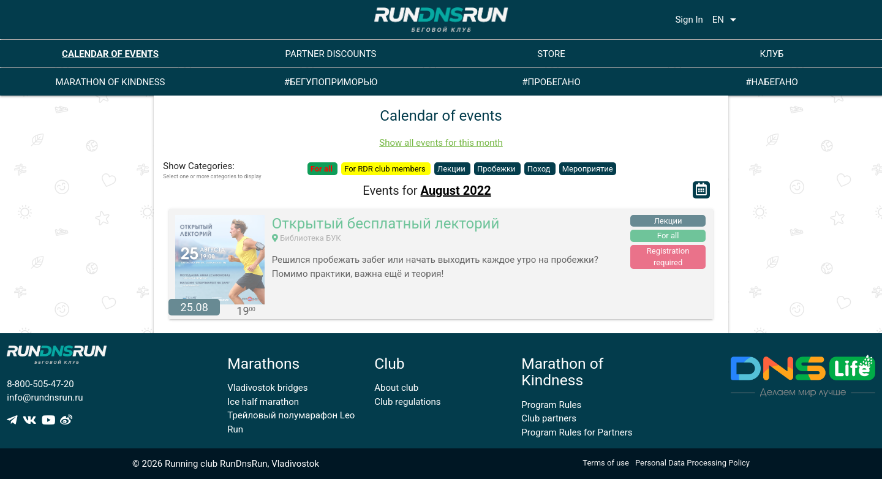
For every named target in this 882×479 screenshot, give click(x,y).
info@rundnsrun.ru (45, 397)
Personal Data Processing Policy (692, 462)
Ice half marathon (263, 401)
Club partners (548, 418)
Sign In (689, 19)
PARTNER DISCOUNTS (331, 53)
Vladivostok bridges (267, 387)
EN (726, 19)
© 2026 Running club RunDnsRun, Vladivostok (225, 463)
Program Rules (551, 404)
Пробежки (497, 168)
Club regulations (407, 401)
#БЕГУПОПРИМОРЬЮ (331, 82)
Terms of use (605, 462)
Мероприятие (587, 168)
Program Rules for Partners (576, 432)
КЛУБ (771, 53)
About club (396, 387)
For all (322, 168)
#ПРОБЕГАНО (551, 82)
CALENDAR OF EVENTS (110, 53)
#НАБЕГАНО (771, 82)
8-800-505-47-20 (40, 384)
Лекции (452, 168)
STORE (551, 53)
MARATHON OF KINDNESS (110, 82)
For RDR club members (386, 168)
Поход (539, 168)
